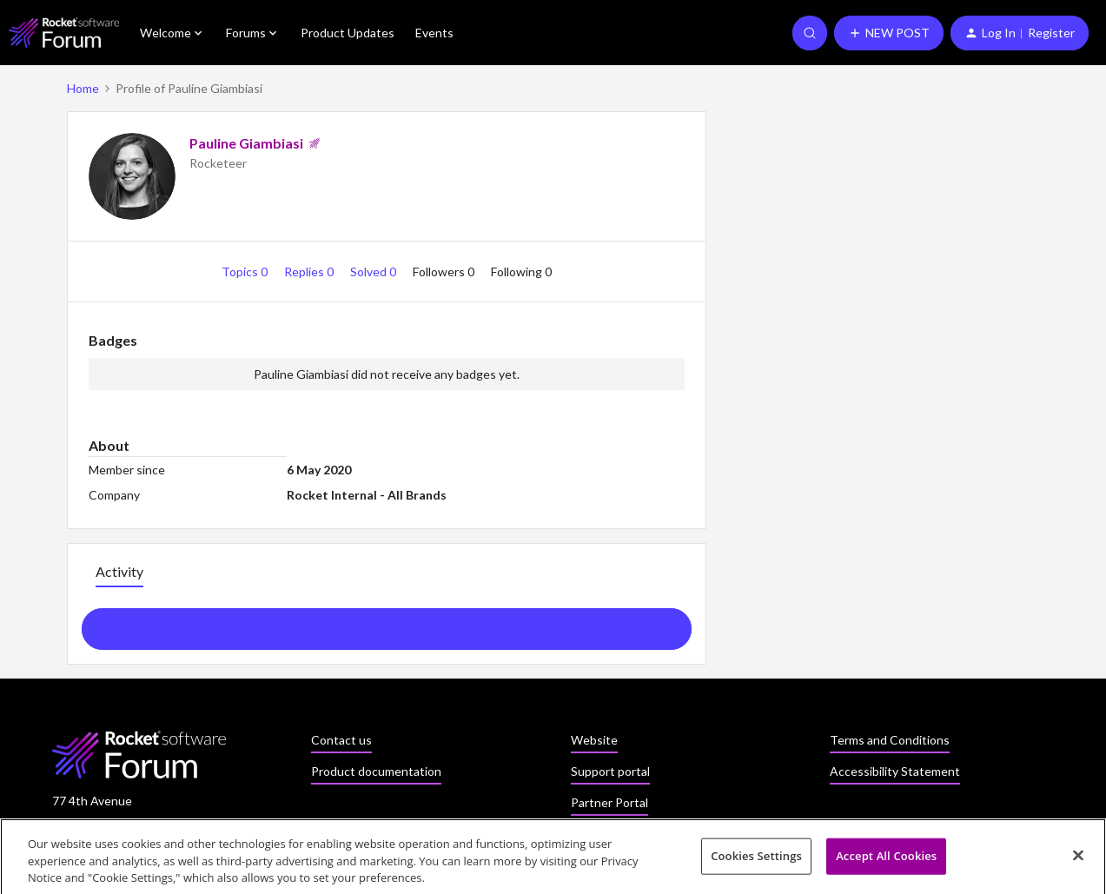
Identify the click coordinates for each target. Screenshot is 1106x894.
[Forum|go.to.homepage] (64, 32)
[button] (889, 33)
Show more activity (386, 624)
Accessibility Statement (895, 771)
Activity (119, 571)
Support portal (610, 771)
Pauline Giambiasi (246, 143)
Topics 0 (246, 271)
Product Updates (347, 32)
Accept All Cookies (886, 861)
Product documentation (376, 771)
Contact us (341, 739)
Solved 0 (374, 271)
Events (434, 32)
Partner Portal (609, 802)
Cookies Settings (756, 861)
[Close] (1078, 860)
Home (83, 88)
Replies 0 (310, 271)
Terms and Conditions (890, 739)
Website (594, 739)
